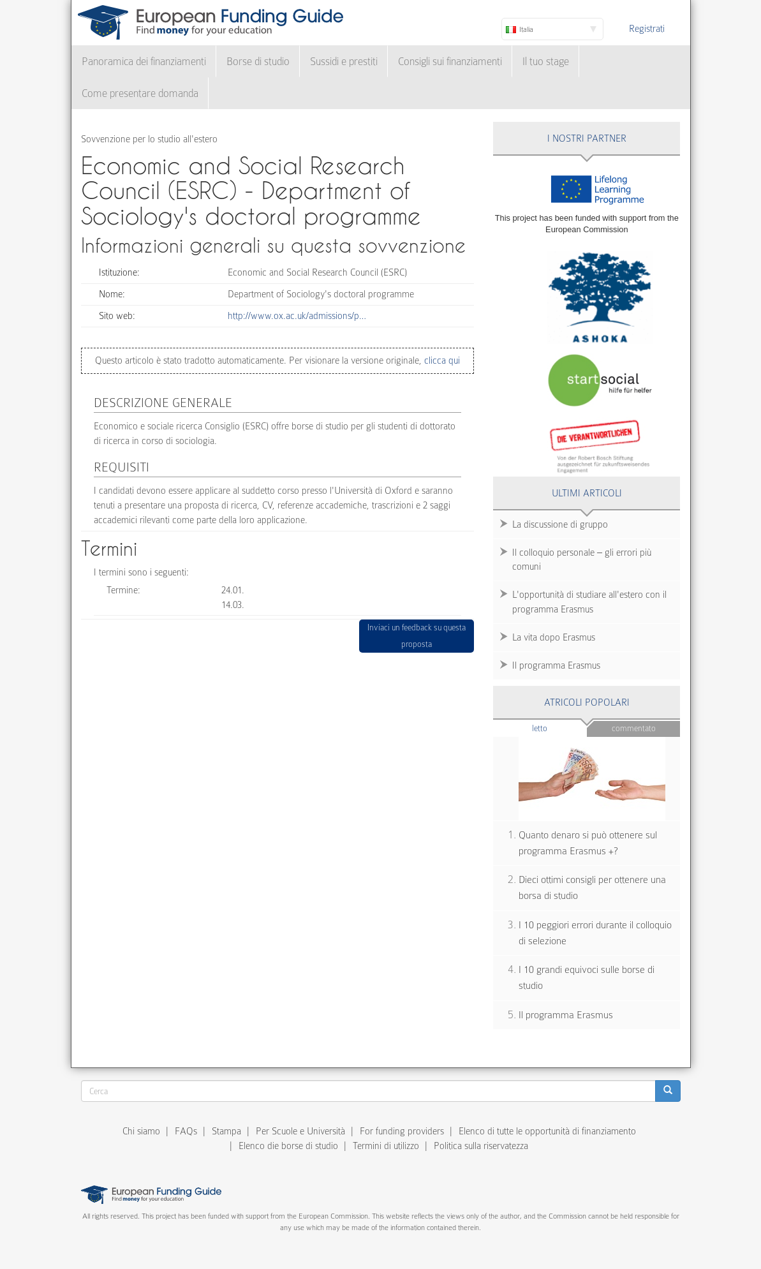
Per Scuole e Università (300, 1131)
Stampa (226, 1131)
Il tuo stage (545, 62)
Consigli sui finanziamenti (450, 62)
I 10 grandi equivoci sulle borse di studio (586, 977)
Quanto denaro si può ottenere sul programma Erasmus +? (588, 843)
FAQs (186, 1131)
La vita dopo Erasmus (553, 637)
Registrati (647, 29)
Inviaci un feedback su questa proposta (416, 636)
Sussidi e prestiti (344, 62)
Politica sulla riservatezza (481, 1146)
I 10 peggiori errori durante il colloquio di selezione (595, 933)
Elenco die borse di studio (288, 1146)
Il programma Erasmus (556, 665)
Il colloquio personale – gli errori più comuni (581, 559)
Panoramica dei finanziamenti (144, 62)
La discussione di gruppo (560, 524)
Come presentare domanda (140, 93)
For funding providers (402, 1131)
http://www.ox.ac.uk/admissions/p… (297, 316)
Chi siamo (141, 1131)
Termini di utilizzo (386, 1146)
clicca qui (441, 360)
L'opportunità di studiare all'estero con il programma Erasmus (589, 602)
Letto (559, 727)
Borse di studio (258, 62)
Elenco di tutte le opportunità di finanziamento (547, 1131)
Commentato (634, 728)
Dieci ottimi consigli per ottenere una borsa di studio (592, 888)
